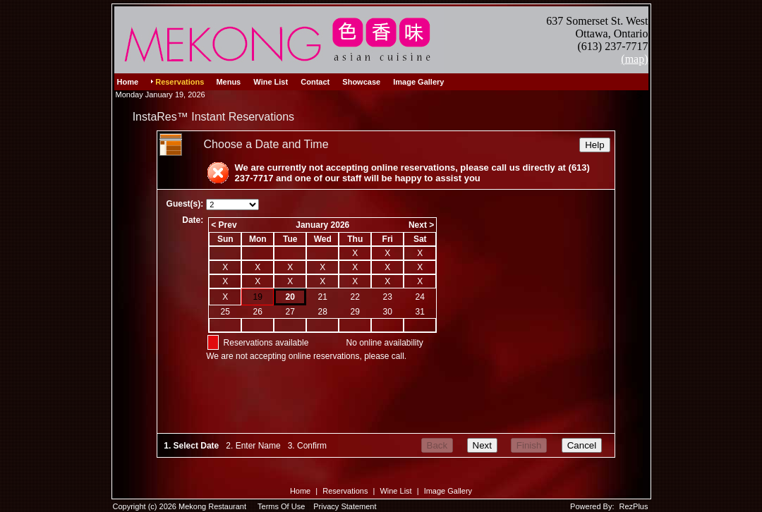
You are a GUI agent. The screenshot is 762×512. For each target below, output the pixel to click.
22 (355, 297)
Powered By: (593, 506)
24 (420, 297)
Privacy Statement (344, 506)
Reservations (345, 491)
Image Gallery (448, 491)
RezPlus (633, 506)
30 (387, 312)
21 (322, 297)
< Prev (223, 225)
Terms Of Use (281, 506)
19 (257, 297)
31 (420, 312)
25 (225, 312)
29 (355, 312)
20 (290, 297)
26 (257, 312)
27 (290, 312)
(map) (634, 59)
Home (300, 491)
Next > (421, 225)
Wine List (395, 491)
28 (322, 312)
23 (387, 297)
